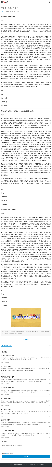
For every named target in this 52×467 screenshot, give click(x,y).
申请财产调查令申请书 (7, 355)
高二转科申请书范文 (7, 398)
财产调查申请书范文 (7, 409)
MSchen (3, 11)
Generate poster (6, 345)
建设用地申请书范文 (7, 366)
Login (6, 453)
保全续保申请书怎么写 (7, 388)
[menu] (49, 2)
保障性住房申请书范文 (7, 377)
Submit (26, 456)
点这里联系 (34, 331)
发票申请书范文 (5, 420)
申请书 (17, 11)
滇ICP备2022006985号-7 (38, 464)
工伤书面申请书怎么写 (7, 430)
